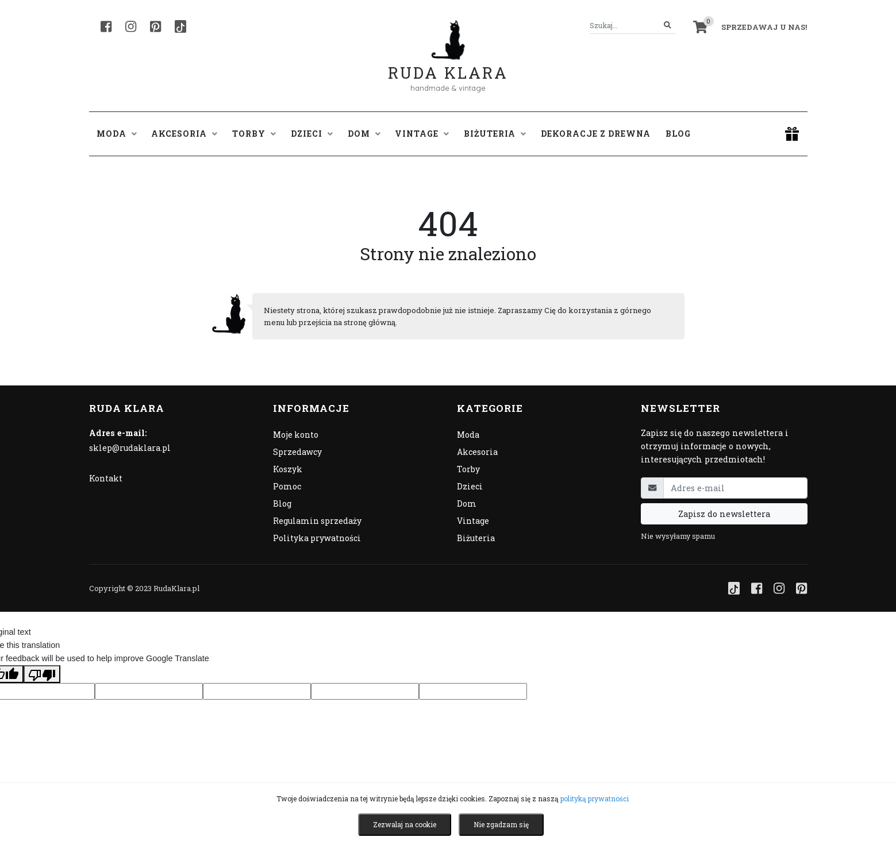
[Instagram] (130, 26)
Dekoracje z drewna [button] (596, 133)
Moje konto (295, 434)
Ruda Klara (448, 63)
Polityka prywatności (317, 538)
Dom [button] (364, 133)
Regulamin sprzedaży (317, 520)
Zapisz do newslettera (724, 513)
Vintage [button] (422, 133)
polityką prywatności (594, 798)
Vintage (473, 520)
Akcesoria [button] (184, 133)
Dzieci (470, 486)
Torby (468, 469)
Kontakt (105, 478)
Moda (468, 434)
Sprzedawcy (297, 451)
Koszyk (287, 469)
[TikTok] (180, 26)
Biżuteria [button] (495, 133)
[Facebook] (106, 26)
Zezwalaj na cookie (404, 824)
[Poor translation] (42, 673)
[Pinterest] (155, 26)
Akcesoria (477, 451)
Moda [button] (117, 133)
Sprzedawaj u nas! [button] (764, 27)
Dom (466, 503)
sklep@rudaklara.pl (130, 447)
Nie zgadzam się (501, 824)
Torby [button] (254, 133)
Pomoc (287, 486)
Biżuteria (476, 538)
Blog (678, 133)
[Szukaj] (667, 25)
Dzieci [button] (312, 133)
